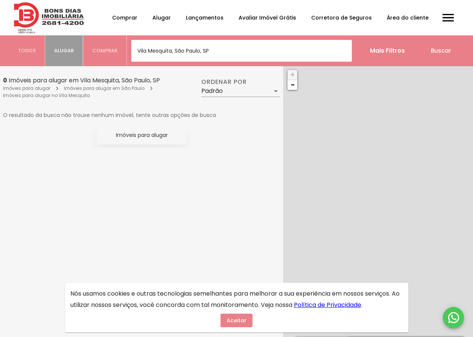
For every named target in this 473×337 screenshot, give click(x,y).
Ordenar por (223, 82)
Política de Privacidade (327, 305)
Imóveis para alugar (26, 88)
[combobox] (241, 51)
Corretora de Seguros (341, 17)
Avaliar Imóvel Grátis (267, 17)
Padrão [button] (212, 91)
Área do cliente (408, 17)
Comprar (124, 17)
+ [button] (292, 74)
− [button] (293, 85)
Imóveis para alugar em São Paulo (104, 88)
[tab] (27, 50)
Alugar (161, 17)
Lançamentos (205, 17)
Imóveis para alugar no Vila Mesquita (46, 95)
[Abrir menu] (448, 18)
